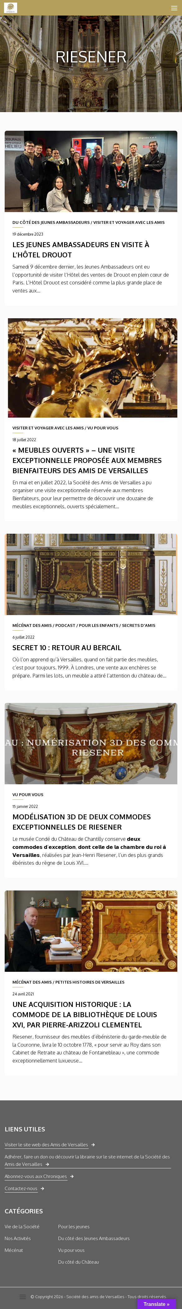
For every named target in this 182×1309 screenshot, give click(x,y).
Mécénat (14, 1250)
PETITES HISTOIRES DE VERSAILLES (89, 982)
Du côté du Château (78, 1262)
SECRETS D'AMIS (138, 625)
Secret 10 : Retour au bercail (66, 647)
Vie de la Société (22, 1227)
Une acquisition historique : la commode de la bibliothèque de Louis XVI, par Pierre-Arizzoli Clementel (84, 1014)
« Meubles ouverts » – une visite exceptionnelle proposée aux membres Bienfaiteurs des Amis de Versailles (87, 460)
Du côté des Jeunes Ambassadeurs (94, 1238)
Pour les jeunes (74, 1227)
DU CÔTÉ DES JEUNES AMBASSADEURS (51, 222)
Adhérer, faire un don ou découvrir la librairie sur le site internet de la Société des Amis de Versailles (87, 1160)
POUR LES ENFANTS (98, 625)
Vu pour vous (71, 1250)
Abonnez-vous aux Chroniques (36, 1176)
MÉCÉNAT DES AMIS (32, 625)
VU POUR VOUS (102, 427)
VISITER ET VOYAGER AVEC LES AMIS (129, 222)
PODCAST (65, 625)
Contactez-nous (21, 1188)
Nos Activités (18, 1238)
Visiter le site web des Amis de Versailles (46, 1145)
